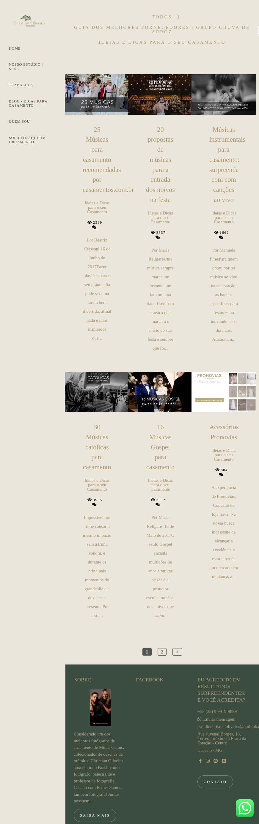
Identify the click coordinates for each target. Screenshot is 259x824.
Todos (162, 17)
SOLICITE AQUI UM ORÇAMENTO (27, 140)
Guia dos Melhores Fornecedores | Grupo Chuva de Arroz (162, 29)
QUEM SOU (19, 121)
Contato (215, 761)
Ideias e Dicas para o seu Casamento (162, 42)
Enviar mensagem (219, 698)
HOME (15, 48)
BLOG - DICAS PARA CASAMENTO (28, 103)
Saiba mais (95, 795)
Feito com (162, 819)
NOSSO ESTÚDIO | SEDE (26, 66)
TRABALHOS (21, 85)
